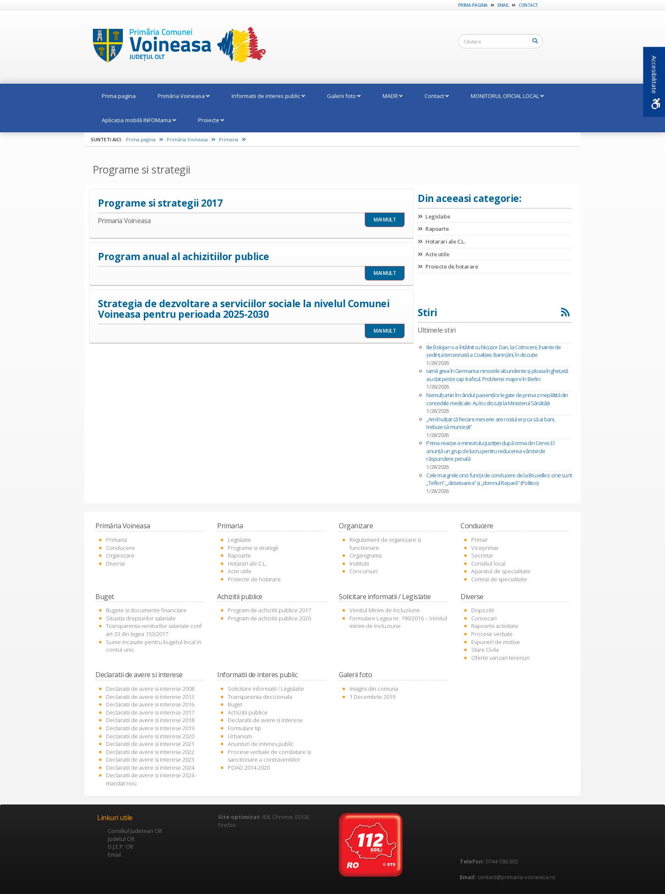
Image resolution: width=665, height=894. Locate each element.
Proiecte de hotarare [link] (448, 266)
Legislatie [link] (434, 216)
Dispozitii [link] (482, 610)
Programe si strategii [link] (253, 548)
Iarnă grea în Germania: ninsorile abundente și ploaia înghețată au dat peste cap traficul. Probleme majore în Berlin (497, 375)
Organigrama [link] (365, 555)
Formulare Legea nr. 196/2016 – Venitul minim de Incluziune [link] (398, 622)
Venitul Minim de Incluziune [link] (384, 610)
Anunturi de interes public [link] (261, 744)
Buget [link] (235, 704)
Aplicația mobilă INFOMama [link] (139, 120)
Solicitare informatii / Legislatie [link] (266, 688)
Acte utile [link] (433, 254)
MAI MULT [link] (385, 219)
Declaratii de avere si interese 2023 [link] (150, 759)
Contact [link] (528, 5)
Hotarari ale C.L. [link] (441, 241)
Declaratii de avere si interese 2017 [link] (150, 712)
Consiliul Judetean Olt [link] (135, 831)
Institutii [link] (359, 563)
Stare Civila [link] (485, 649)
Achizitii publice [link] (248, 712)
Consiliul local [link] (488, 563)
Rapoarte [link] (433, 229)
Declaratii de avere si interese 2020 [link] (150, 736)
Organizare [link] (120, 555)
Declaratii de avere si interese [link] (265, 720)
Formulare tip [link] (244, 728)
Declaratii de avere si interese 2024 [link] (150, 767)
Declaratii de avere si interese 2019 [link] (150, 728)
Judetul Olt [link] (121, 839)
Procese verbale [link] (492, 634)
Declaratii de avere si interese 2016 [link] (150, 704)
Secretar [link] (482, 555)
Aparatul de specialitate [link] (501, 571)
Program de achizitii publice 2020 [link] (269, 618)
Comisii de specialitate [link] (499, 579)
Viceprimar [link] (485, 548)
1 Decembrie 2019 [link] (372, 697)
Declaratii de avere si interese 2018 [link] (150, 720)
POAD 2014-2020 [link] (249, 767)
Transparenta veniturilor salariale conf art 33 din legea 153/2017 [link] (154, 630)
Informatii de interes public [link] (268, 96)
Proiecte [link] (211, 120)
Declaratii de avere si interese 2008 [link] (150, 688)
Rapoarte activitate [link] (494, 626)
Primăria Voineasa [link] (184, 96)
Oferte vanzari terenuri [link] (500, 657)
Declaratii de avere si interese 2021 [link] (150, 744)
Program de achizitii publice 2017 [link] (269, 610)
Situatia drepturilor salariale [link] (141, 618)
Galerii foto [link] (343, 96)
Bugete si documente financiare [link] (146, 610)
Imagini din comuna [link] (373, 688)
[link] (175, 46)
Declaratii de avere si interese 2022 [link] (150, 752)
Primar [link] (479, 540)
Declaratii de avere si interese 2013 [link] (150, 697)
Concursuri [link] (363, 571)
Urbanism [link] (240, 736)
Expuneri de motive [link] (495, 642)
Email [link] (503, 5)
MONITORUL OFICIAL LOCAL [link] (507, 96)
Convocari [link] (484, 618)
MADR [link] (392, 96)
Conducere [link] (120, 548)
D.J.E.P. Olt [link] (120, 846)
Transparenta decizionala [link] (260, 697)
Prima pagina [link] (473, 5)
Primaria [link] (232, 139)
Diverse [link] (115, 563)
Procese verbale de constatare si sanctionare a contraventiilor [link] (269, 756)
